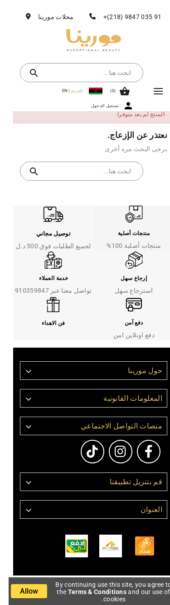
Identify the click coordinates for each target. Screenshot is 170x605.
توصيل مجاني (45, 233)
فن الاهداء (45, 323)
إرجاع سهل (125, 278)
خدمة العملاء (44, 278)
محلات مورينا (47, 16)
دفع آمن (125, 323)
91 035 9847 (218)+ (124, 16)
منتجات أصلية (125, 233)
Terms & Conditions (88, 591)
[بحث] (82, 73)
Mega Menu (150, 91)
